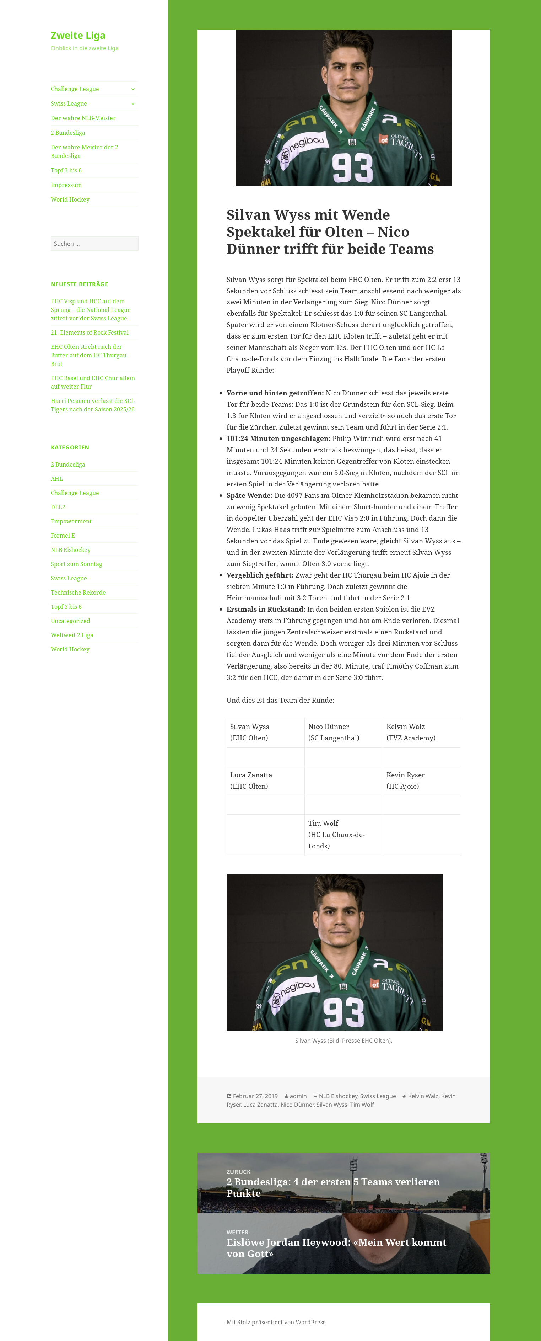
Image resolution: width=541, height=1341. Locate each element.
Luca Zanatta (260, 1104)
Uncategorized (70, 621)
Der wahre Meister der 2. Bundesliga (85, 151)
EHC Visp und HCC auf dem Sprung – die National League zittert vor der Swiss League (91, 309)
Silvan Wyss (332, 1104)
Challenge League (75, 89)
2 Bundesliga (68, 133)
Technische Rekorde (78, 592)
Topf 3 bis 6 (66, 170)
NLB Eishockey (71, 550)
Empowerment (71, 521)
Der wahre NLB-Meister (83, 118)
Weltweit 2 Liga (72, 635)
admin (298, 1096)
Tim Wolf (362, 1104)
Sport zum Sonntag (76, 564)
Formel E (63, 535)
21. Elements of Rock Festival (90, 332)
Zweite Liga (78, 35)
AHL (57, 479)
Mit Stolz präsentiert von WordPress (276, 1322)
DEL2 (58, 507)
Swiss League (69, 103)
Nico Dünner (297, 1104)
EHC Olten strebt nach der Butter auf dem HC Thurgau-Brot (89, 355)
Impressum (66, 185)
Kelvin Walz (423, 1096)
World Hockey (70, 199)
